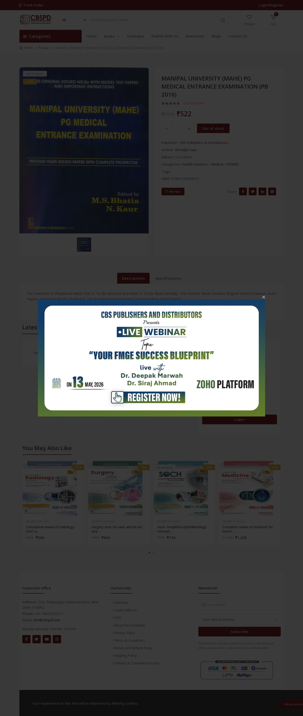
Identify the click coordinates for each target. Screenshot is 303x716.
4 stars (209, 374)
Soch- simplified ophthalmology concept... (181, 529)
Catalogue (135, 36)
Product (44, 48)
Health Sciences (195, 164)
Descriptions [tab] (133, 278)
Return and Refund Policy (133, 648)
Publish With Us (165, 36)
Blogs (216, 36)
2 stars (209, 397)
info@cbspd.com (46, 620)
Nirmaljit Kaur (186, 149)
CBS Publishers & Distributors (203, 142)
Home (92, 36)
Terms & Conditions (129, 640)
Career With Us (125, 610)
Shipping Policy (125, 655)
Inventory (121, 602)
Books (112, 36)
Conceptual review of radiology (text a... (50, 529)
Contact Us (237, 36)
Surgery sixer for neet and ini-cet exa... (117, 529)
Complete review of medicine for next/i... (248, 529)
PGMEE (233, 164)
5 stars (209, 363)
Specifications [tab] (168, 278)
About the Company (129, 625)
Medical (217, 164)
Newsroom (195, 36)
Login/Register (271, 5)
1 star (208, 409)
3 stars (209, 386)
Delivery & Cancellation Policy (137, 663)
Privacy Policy (124, 633)
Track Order (31, 5)
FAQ (117, 617)
